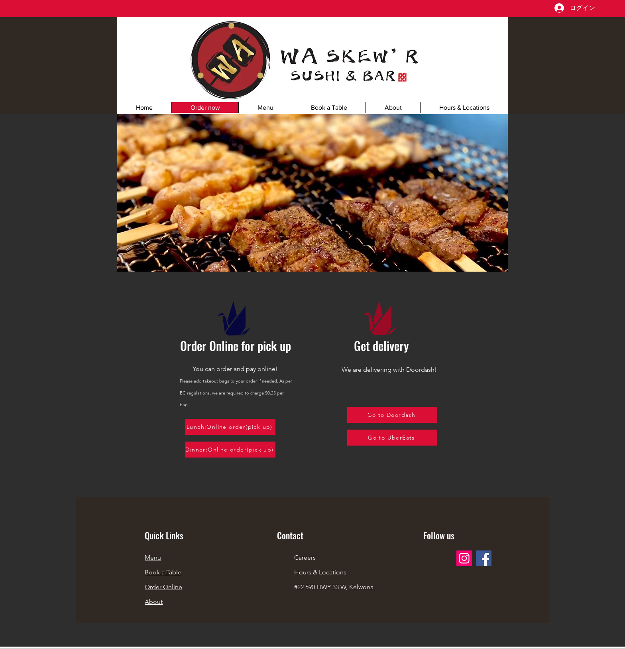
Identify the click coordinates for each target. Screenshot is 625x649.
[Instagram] (464, 558)
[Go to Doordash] (392, 415)
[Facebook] (483, 558)
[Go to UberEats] (392, 438)
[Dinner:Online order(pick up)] (230, 450)
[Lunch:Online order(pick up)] (230, 427)
